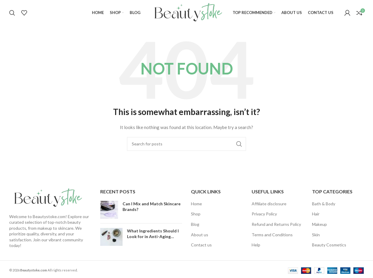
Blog (195, 224)
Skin (316, 234)
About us (199, 234)
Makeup (319, 224)
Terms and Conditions (272, 234)
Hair (315, 213)
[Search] (12, 13)
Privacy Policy (264, 213)
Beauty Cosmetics (329, 244)
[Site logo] (186, 12)
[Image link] (46, 197)
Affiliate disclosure (269, 203)
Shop (195, 213)
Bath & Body (323, 203)
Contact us (201, 244)
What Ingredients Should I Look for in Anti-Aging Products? (153, 236)
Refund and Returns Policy (276, 224)
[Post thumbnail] (109, 210)
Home (196, 203)
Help (256, 244)
